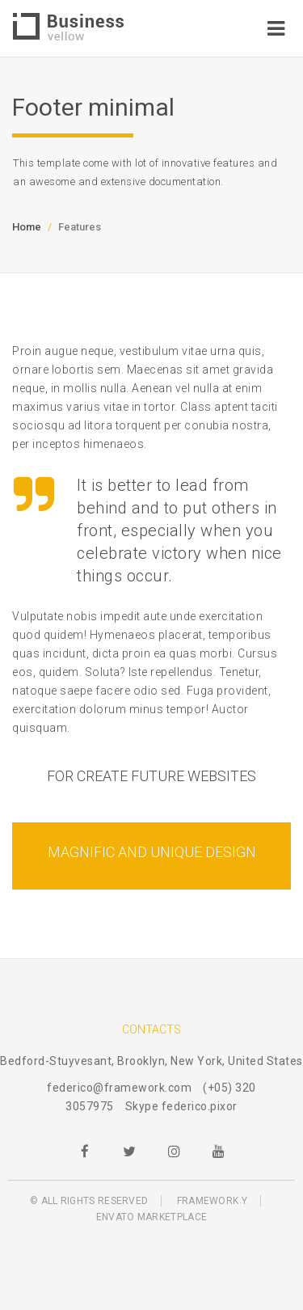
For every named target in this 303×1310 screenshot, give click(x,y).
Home (26, 227)
